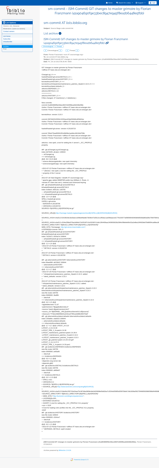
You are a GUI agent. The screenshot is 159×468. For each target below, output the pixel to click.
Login (152, 3)
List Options (9, 23)
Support (139, 3)
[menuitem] (109, 3)
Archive (6, 46)
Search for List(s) (123, 3)
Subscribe (6, 39)
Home (109, 3)
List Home (7, 36)
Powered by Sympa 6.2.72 (81, 459)
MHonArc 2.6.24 (65, 450)
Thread (59, 46)
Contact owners (8, 31)
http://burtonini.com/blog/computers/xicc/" (68, 396)
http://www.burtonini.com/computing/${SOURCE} (75, 387)
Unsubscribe (7, 42)
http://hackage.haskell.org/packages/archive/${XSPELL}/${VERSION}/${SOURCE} (86, 213)
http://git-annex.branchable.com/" (73, 227)
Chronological (48, 46)
